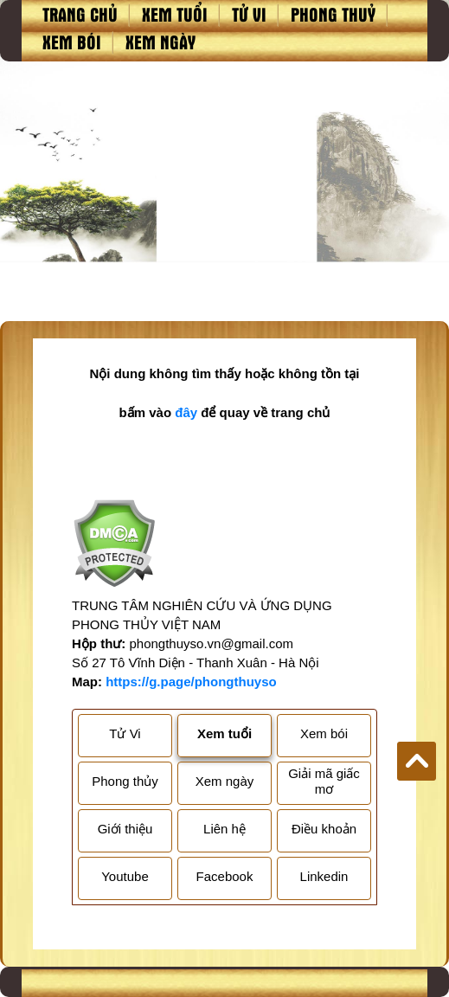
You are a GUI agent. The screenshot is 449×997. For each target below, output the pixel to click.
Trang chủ (80, 14)
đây (186, 412)
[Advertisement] (224, 191)
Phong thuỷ (333, 14)
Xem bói (71, 41)
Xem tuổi (175, 14)
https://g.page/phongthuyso (191, 681)
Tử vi (249, 14)
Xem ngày (160, 41)
